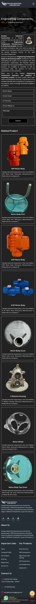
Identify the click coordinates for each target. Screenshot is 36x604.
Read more (4, 514)
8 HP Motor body (18, 305)
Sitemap (4, 559)
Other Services (23, 549)
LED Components (24, 561)
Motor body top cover (18, 487)
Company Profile (6, 552)
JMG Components (24, 552)
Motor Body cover (18, 351)
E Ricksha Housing (18, 396)
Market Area (5, 562)
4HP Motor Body (18, 260)
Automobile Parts (24, 564)
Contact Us (4, 566)
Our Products (5, 556)
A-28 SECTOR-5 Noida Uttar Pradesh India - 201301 (10, 580)
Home (3, 22)
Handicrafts (23, 568)
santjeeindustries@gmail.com (13, 592)
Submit (18, 121)
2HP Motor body (18, 169)
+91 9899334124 (8, 587)
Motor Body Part (18, 214)
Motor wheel (18, 442)
